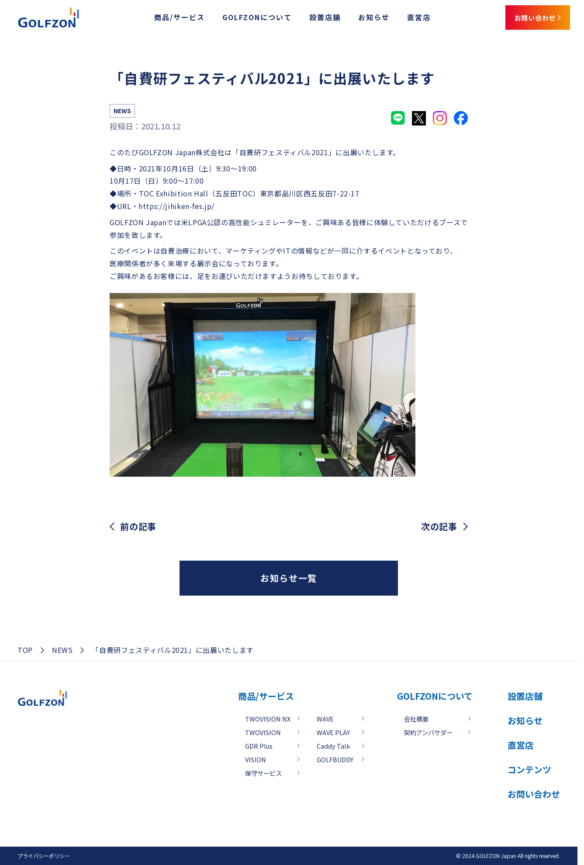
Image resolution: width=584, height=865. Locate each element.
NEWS (62, 650)
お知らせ (357, 19)
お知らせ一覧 (288, 578)
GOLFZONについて (240, 19)
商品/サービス (162, 19)
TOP (25, 650)
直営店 (402, 19)
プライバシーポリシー (43, 855)
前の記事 (138, 526)
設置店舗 (308, 19)
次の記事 (439, 526)
